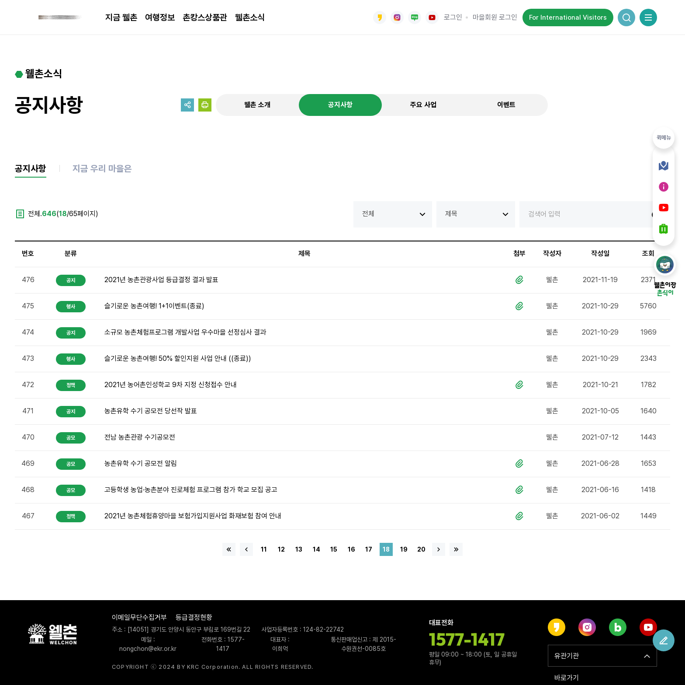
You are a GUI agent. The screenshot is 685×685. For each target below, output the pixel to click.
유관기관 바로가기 (566, 659)
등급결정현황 (194, 617)
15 (333, 550)
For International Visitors (568, 17)
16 (351, 550)
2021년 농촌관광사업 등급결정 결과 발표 (161, 280)
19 (404, 550)
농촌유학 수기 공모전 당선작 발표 (150, 412)
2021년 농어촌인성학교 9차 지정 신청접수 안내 (170, 385)
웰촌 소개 (257, 105)
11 (264, 550)
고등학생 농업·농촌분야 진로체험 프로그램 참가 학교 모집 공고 (190, 490)
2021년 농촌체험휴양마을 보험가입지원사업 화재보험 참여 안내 (192, 517)
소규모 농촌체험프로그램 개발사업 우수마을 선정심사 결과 (185, 333)
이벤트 (506, 105)
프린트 (204, 105)
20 (421, 550)
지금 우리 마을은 (105, 169)
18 (386, 550)
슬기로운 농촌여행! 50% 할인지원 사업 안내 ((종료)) (177, 359)
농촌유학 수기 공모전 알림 (140, 464)
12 (281, 550)
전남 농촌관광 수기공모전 (139, 438)
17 (368, 550)
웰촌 (60, 17)
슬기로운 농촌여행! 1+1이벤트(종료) (154, 307)
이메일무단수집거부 (139, 617)
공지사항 (340, 105)
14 (316, 550)
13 (298, 550)
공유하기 (187, 105)
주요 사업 (423, 105)
